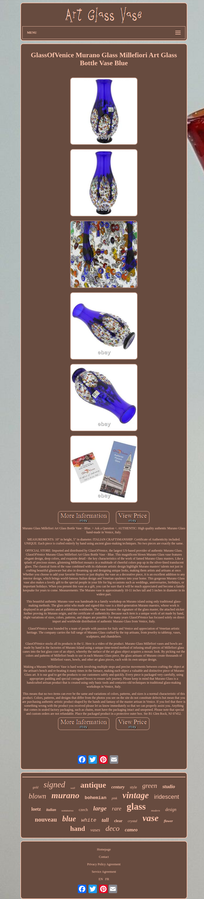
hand (77, 828)
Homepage (104, 849)
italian (51, 810)
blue (69, 818)
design (170, 809)
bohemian (96, 797)
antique (93, 784)
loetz (36, 809)
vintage (135, 795)
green (149, 785)
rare (116, 808)
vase (150, 818)
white (88, 820)
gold (35, 787)
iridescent (166, 796)
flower (168, 821)
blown (37, 796)
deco (112, 828)
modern (155, 810)
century (118, 787)
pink (114, 798)
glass (136, 806)
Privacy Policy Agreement (104, 864)
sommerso (67, 810)
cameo (131, 829)
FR (107, 879)
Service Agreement (104, 872)
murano (65, 795)
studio (168, 786)
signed (54, 784)
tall (105, 820)
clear (118, 821)
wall (72, 788)
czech (83, 810)
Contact (104, 857)
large (100, 808)
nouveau (46, 819)
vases (95, 829)
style (133, 787)
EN (101, 879)
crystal (132, 821)
